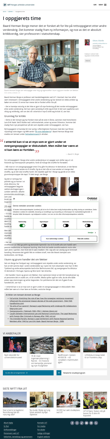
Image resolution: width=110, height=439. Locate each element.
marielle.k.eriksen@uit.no (100, 43)
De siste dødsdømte (43, 131)
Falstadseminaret (32, 134)
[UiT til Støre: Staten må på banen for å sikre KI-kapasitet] (95, 396)
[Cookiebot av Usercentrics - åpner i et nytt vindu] (88, 198)
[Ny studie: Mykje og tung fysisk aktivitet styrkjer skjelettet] (42, 396)
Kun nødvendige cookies (54, 239)
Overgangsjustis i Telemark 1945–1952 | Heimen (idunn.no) (33, 302)
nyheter (10, 11)
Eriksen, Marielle (98, 41)
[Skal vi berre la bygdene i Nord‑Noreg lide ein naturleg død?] (15, 396)
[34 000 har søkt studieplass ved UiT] (68, 394)
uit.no (4, 11)
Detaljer (90, 232)
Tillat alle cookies (83, 239)
